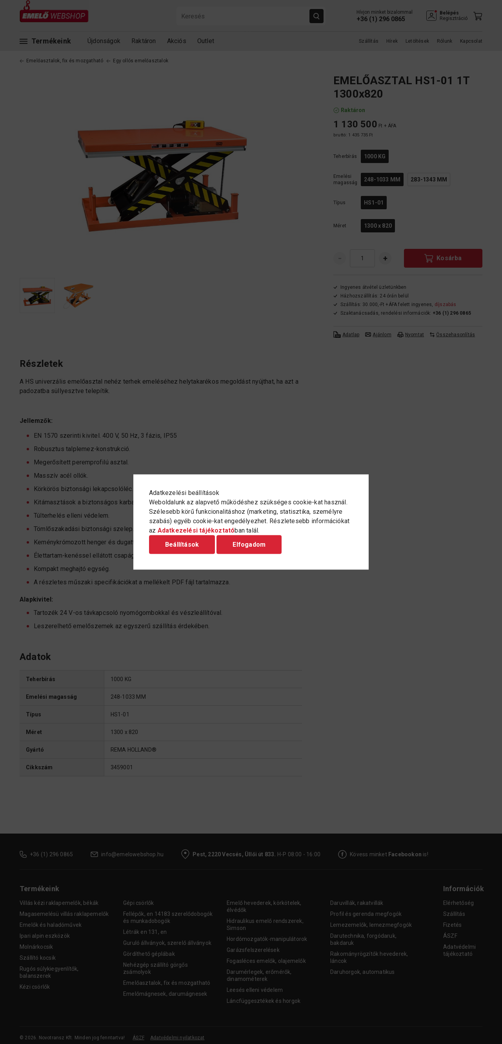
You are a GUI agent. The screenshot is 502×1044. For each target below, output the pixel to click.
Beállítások (182, 544)
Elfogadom (249, 544)
